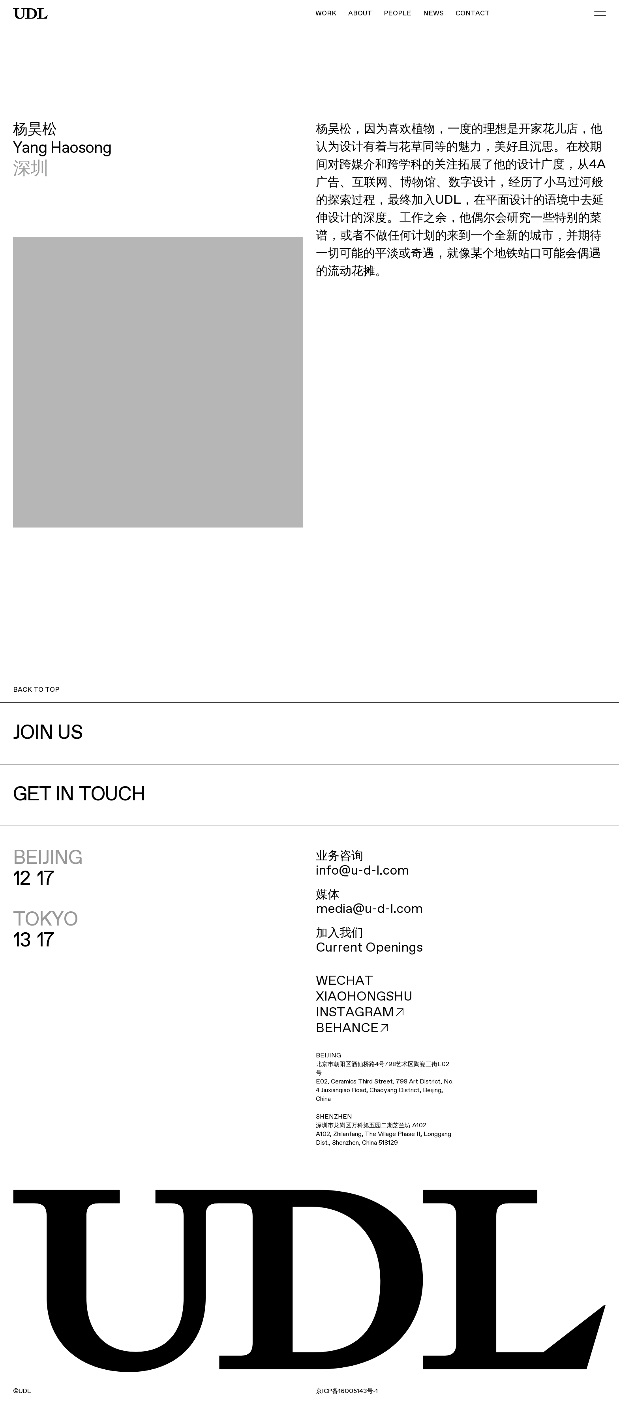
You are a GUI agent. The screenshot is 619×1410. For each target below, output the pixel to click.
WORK (325, 13)
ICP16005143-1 (347, 1391)
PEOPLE (397, 13)
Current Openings (369, 947)
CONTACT (473, 13)
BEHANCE (352, 1028)
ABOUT (360, 13)
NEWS (433, 13)
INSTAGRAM (360, 1012)
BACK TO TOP (36, 690)
